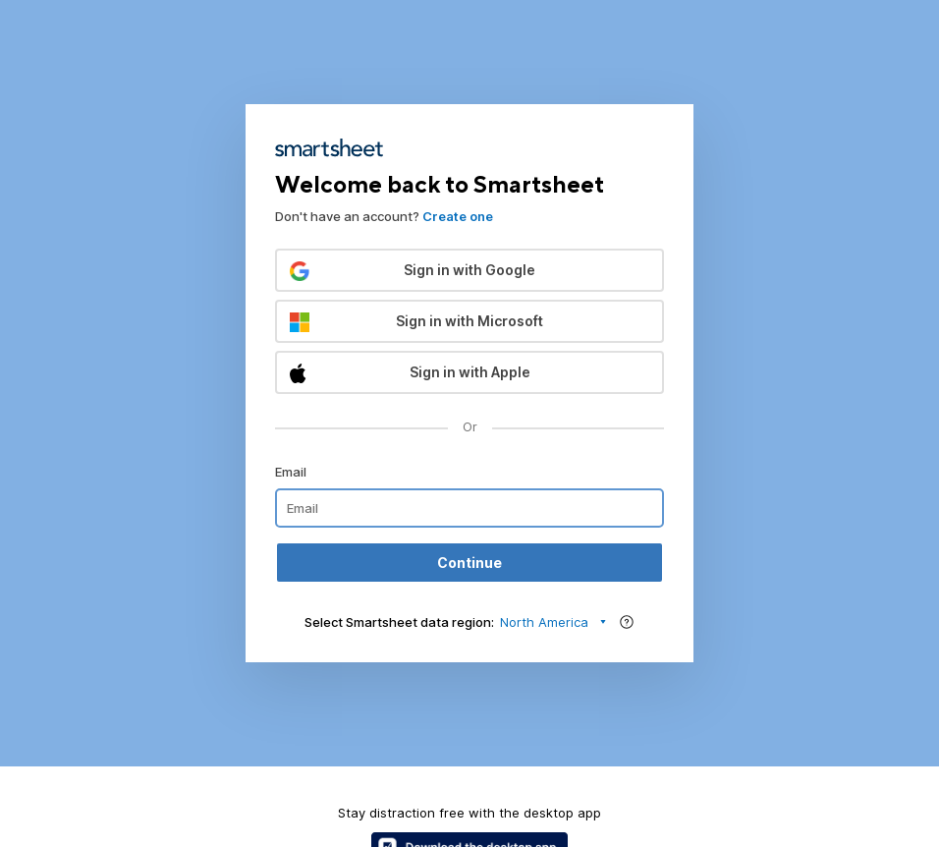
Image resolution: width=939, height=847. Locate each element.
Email (290, 472)
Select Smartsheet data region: (399, 622)
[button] (469, 270)
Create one (457, 216)
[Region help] (627, 622)
